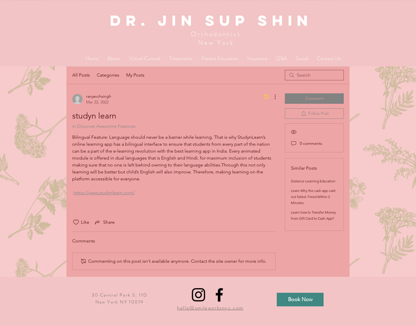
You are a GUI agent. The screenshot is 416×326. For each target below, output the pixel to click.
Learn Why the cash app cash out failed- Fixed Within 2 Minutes (313, 196)
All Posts (81, 75)
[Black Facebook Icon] (219, 295)
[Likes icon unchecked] (76, 222)
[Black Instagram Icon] (198, 295)
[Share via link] (104, 222)
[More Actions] (272, 96)
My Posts (135, 75)
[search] (314, 75)
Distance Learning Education (313, 181)
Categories (108, 75)
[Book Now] (300, 299)
